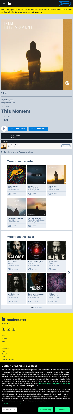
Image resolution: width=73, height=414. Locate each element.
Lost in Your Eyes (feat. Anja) (17, 218)
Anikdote (44, 220)
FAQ (3, 351)
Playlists (4, 338)
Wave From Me (13, 186)
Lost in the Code (13, 294)
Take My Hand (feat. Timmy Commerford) (42, 218)
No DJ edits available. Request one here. (17, 152)
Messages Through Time (36, 262)
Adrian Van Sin (53, 296)
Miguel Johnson (33, 296)
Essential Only (45, 411)
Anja (9, 220)
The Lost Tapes (13, 262)
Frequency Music (13, 189)
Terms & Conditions (8, 359)
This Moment (53, 186)
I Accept (62, 411)
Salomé (10, 263)
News (3, 341)
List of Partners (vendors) (11, 405)
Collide (30, 186)
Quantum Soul (53, 262)
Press (4, 357)
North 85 (35, 188)
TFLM (4, 120)
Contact (4, 354)
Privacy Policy (6, 362)
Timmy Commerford (34, 220)
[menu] (69, 146)
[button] (4, 146)
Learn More (39, 12)
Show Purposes (9, 411)
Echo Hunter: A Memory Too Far (39, 294)
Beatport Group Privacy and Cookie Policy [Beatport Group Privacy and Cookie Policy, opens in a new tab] (54, 384)
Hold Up (51, 294)
